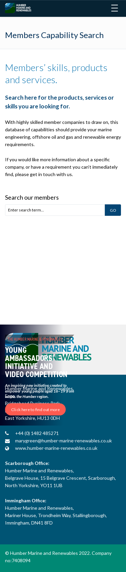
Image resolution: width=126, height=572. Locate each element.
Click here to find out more (35, 409)
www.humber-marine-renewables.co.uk (56, 448)
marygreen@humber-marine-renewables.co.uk (63, 440)
